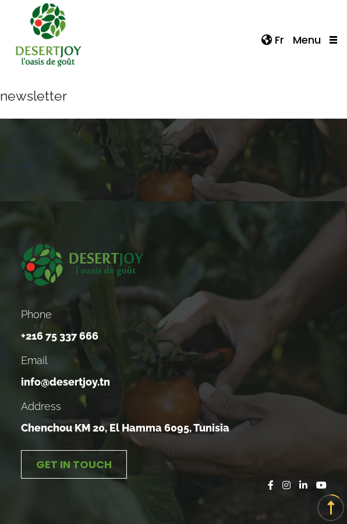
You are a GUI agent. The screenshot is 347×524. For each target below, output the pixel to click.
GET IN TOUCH (74, 464)
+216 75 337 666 (59, 336)
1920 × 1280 (15, 165)
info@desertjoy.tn (65, 382)
